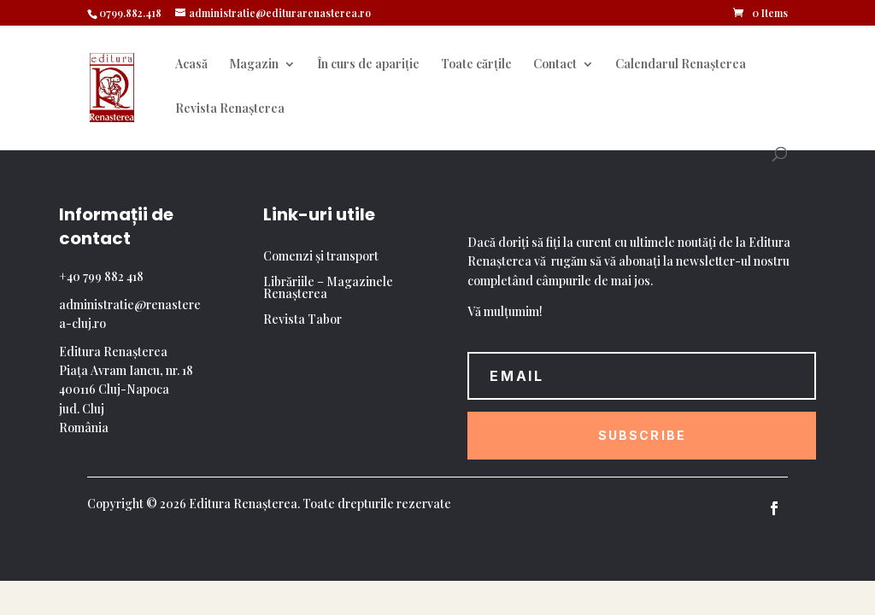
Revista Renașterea (230, 109)
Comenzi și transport (321, 257)
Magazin (254, 65)
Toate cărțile (476, 65)
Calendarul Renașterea (680, 65)
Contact (555, 65)
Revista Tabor (302, 320)
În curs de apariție (368, 65)
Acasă (191, 65)
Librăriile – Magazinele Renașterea (328, 289)
